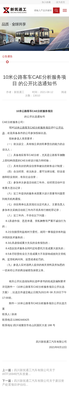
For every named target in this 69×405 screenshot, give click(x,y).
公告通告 (7, 56)
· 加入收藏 (46, 2)
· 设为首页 (60, 2)
